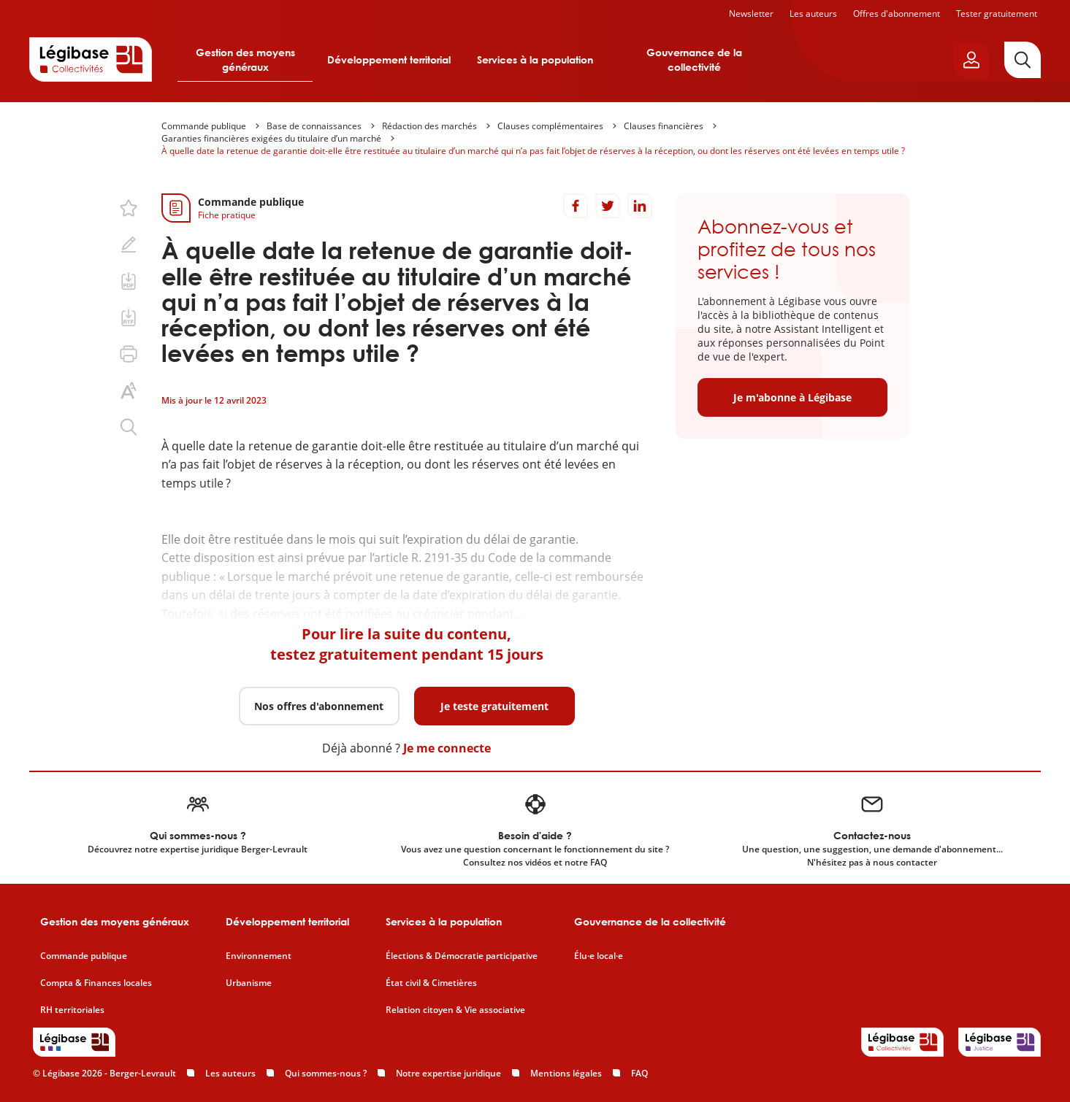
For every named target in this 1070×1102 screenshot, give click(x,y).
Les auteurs (813, 13)
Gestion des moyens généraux (245, 59)
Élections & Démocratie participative (462, 956)
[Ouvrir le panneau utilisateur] (971, 60)
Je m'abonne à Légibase (792, 397)
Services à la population (535, 59)
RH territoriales (72, 1010)
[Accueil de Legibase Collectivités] (90, 59)
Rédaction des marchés (429, 126)
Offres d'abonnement (896, 13)
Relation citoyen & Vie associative (455, 1010)
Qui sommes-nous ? (326, 1073)
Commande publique (203, 126)
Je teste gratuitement (494, 706)
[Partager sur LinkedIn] (639, 205)
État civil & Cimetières (431, 983)
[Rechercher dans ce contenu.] (128, 427)
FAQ (639, 1073)
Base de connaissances (314, 126)
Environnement (258, 956)
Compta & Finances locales (96, 983)
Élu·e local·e (598, 956)
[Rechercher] (1022, 60)
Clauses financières (663, 126)
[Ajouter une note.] (128, 244)
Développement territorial (389, 59)
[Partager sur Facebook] (575, 205)
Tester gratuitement (996, 13)
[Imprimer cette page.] (128, 354)
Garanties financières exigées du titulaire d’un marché (271, 138)
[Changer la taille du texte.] (128, 390)
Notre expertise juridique (448, 1073)
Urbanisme (249, 983)
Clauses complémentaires (550, 126)
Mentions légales (566, 1073)
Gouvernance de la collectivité (694, 59)
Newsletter (751, 13)
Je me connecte (447, 748)
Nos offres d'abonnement (318, 706)
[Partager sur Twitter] (607, 205)
